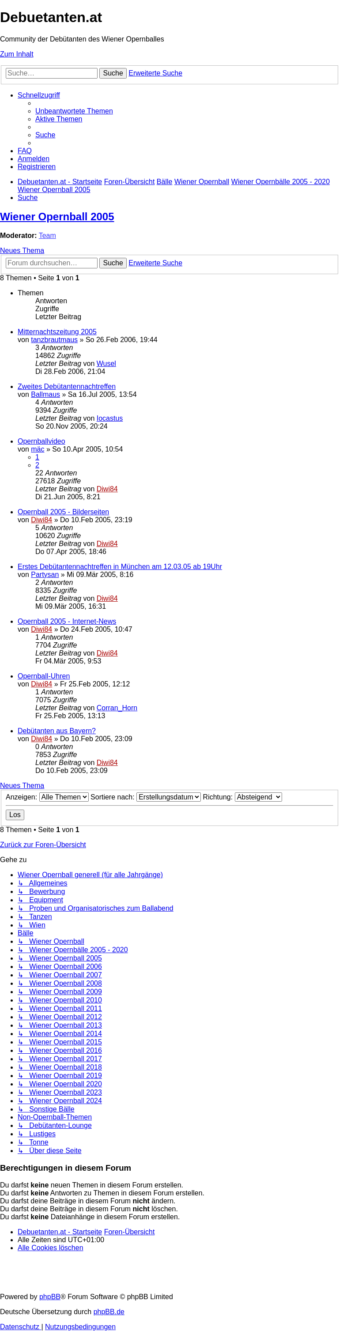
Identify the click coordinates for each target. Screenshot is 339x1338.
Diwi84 (107, 489)
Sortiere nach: (145, 797)
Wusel (106, 363)
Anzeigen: (47, 797)
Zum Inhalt (17, 54)
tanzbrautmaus (54, 339)
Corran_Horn (117, 708)
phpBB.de (109, 1311)
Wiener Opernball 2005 (57, 216)
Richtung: (242, 797)
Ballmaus (45, 394)
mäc (37, 449)
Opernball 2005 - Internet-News (67, 621)
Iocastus (110, 418)
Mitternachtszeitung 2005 (57, 331)
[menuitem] (74, 111)
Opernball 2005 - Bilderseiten (63, 512)
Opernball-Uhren (44, 676)
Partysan (45, 574)
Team (47, 235)
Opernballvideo (41, 441)
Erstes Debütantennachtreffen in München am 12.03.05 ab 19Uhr (120, 566)
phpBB (49, 1296)
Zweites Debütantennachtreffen (67, 386)
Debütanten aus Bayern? (57, 731)
